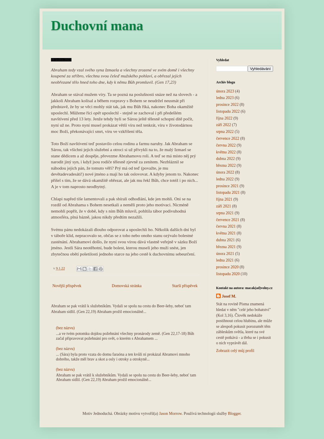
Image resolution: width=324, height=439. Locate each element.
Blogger (234, 413)
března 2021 (226, 247)
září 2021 (223, 206)
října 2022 (224, 118)
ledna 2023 (225, 98)
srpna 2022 (225, 131)
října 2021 (224, 199)
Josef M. (229, 296)
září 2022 (223, 125)
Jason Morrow (170, 413)
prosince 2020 (227, 267)
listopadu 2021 (228, 192)
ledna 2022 (225, 179)
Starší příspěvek (185, 286)
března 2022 (226, 165)
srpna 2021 (225, 213)
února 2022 (225, 172)
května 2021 (226, 233)
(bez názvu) (65, 328)
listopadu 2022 (228, 111)
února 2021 (225, 254)
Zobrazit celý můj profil (235, 351)
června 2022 (226, 145)
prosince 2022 (227, 104)
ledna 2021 (225, 260)
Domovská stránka (127, 286)
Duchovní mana (97, 25)
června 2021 (226, 226)
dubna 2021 (225, 240)
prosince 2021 (227, 186)
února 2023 (225, 91)
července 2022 (227, 138)
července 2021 (227, 220)
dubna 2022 (225, 158)
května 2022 (226, 152)
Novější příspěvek (66, 286)
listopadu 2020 (228, 274)
